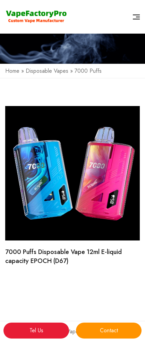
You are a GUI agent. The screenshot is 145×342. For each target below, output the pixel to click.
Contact (109, 330)
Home (12, 71)
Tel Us (36, 330)
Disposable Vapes (47, 71)
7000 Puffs (88, 71)
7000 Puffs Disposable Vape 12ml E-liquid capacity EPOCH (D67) (63, 256)
